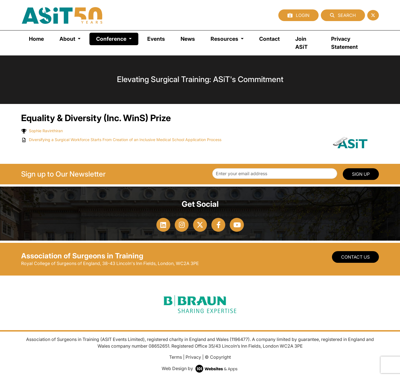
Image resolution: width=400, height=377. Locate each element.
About (67, 38)
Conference (117, 38)
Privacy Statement (344, 42)
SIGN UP (361, 174)
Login (298, 15)
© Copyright (218, 357)
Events (156, 38)
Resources (225, 38)
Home (36, 38)
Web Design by (200, 368)
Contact (269, 38)
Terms (175, 357)
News (188, 38)
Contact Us (355, 257)
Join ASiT (301, 42)
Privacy (193, 357)
